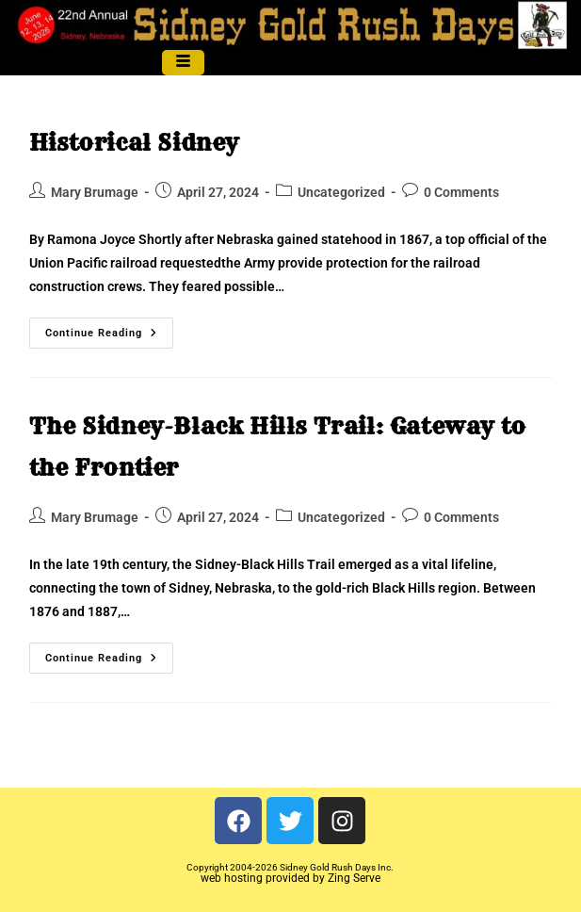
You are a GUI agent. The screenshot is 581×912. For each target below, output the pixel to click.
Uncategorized (341, 192)
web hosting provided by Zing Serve (290, 878)
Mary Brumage (94, 192)
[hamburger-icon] (183, 62)
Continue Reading (109, 328)
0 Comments (461, 192)
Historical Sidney (134, 142)
